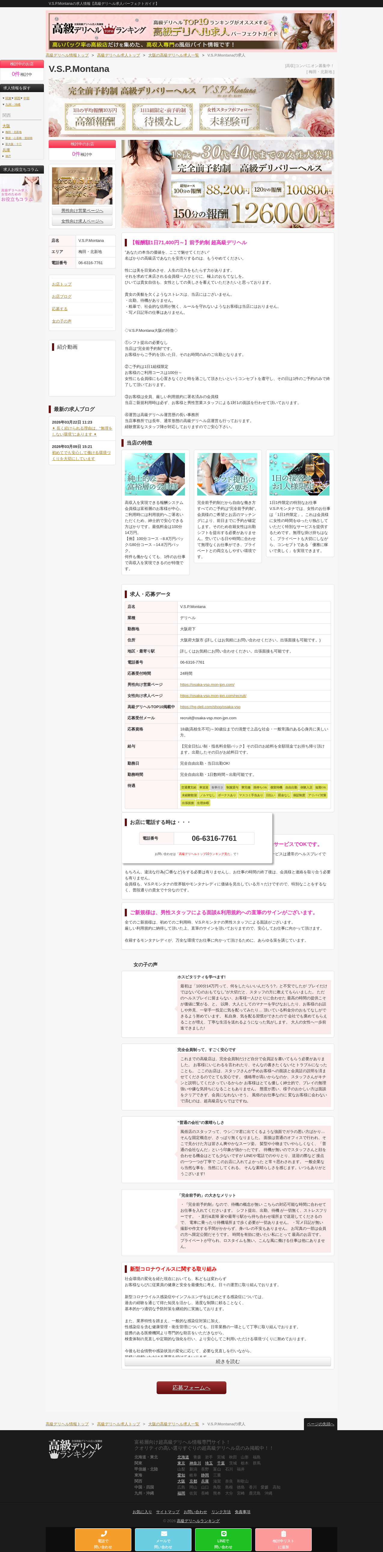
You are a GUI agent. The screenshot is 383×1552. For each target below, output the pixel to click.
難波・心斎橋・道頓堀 (18, 138)
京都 (193, 1481)
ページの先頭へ (320, 1424)
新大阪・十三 (13, 144)
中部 (26, 98)
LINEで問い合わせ (223, 1540)
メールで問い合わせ (164, 1540)
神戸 (8, 156)
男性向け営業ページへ (82, 210)
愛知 (181, 1475)
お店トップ (62, 284)
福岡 (181, 1493)
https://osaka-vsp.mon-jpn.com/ (207, 684)
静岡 (205, 1475)
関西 (17, 98)
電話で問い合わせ (103, 1540)
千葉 (221, 1463)
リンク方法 (221, 1512)
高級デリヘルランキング (198, 1521)
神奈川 (195, 1463)
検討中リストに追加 (283, 1540)
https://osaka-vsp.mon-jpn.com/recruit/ (213, 695)
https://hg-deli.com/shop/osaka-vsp (210, 707)
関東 (8, 98)
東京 (181, 1463)
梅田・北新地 (13, 132)
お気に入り (142, 1512)
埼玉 (209, 1463)
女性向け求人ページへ (82, 221)
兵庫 (6, 150)
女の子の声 (62, 321)
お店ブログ (62, 296)
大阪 (6, 126)
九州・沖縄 (12, 104)
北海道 (183, 1457)
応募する (60, 309)
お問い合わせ (195, 1512)
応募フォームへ (191, 1388)
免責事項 (242, 1512)
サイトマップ (167, 1512)
